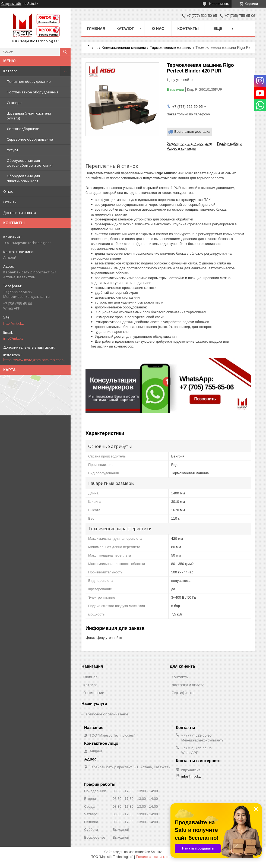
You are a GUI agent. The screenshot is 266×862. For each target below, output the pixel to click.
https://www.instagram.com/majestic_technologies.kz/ (35, 359)
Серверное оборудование (30, 139)
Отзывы (10, 202)
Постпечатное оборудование (33, 92)
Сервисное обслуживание (105, 714)
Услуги (12, 149)
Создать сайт (11, 4)
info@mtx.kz (13, 338)
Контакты (187, 28)
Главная (96, 28)
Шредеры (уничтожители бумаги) (29, 116)
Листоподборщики (23, 128)
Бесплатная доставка (192, 132)
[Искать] (65, 52)
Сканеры (14, 102)
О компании (93, 692)
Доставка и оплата (19, 212)
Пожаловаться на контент (155, 857)
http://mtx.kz (13, 323)
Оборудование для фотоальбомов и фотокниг (30, 163)
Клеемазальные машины (124, 47)
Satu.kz (156, 852)
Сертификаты (183, 692)
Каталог (10, 70)
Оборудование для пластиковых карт (23, 178)
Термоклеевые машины (171, 47)
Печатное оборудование (29, 81)
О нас (8, 191)
